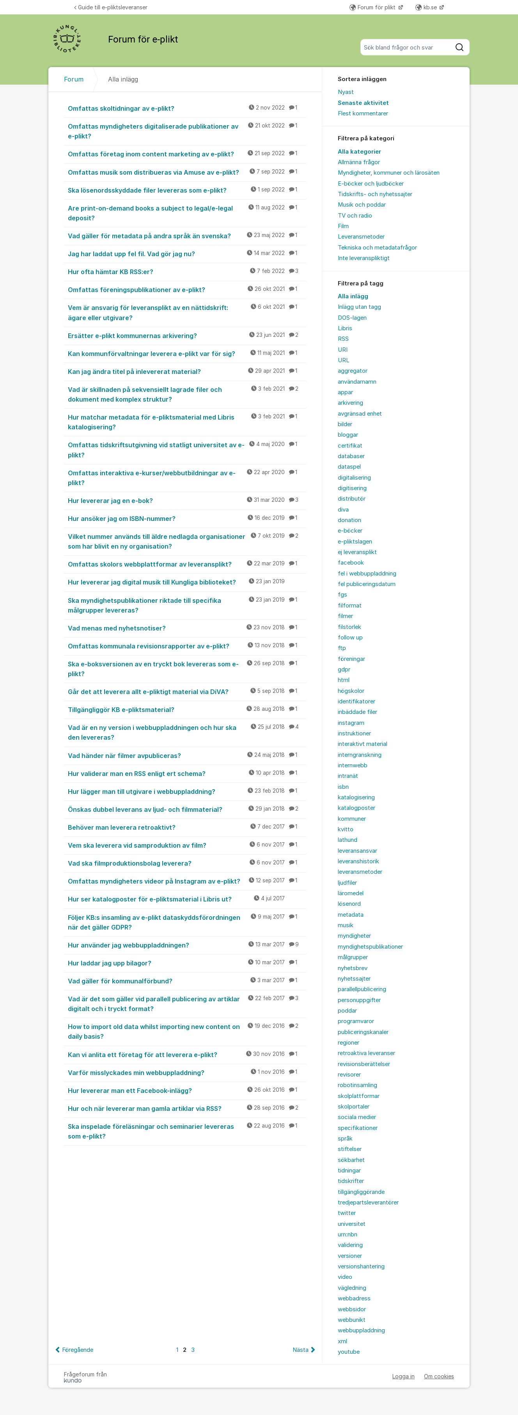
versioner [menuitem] (350, 1255)
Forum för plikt (373, 7)
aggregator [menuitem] (352, 370)
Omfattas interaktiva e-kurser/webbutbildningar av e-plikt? (187, 477)
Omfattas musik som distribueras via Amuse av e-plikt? (187, 172)
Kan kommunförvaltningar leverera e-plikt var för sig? (187, 353)
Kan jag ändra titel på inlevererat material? (187, 371)
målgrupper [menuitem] (353, 957)
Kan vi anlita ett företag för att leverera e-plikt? (187, 1054)
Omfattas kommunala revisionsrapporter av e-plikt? (187, 645)
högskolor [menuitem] (351, 690)
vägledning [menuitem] (352, 1287)
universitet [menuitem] (351, 1223)
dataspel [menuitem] (349, 466)
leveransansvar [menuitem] (357, 850)
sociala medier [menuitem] (357, 1117)
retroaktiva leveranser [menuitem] (366, 1053)
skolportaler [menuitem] (353, 1106)
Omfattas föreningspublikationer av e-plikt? (187, 289)
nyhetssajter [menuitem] (354, 978)
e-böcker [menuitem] (350, 530)
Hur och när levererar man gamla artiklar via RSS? (187, 1108)
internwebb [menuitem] (352, 765)
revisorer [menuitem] (349, 1074)
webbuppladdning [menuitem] (361, 1330)
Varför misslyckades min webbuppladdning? (187, 1072)
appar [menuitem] (345, 392)
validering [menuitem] (350, 1245)
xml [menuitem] (342, 1341)
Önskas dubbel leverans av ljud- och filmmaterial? (187, 809)
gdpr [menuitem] (344, 669)
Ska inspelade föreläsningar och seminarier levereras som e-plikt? (187, 1131)
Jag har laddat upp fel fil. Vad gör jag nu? (187, 253)
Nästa (301, 1349)
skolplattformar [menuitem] (359, 1096)
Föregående (77, 1349)
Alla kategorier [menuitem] (359, 151)
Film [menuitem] (343, 226)
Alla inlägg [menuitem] (353, 296)
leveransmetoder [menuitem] (360, 871)
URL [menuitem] (343, 360)
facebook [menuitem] (351, 562)
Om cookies (439, 1376)
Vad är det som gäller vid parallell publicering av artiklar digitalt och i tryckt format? (187, 1003)
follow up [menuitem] (350, 637)
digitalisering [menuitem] (354, 477)
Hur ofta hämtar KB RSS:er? (187, 271)
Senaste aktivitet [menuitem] (363, 102)
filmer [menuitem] (345, 616)
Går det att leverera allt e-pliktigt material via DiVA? (187, 691)
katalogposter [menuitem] (356, 807)
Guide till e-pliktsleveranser (110, 7)
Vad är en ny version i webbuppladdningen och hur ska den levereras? (187, 732)
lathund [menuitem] (347, 839)
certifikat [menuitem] (350, 445)
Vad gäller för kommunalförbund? (187, 980)
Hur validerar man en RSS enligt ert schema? (187, 773)
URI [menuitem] (343, 349)
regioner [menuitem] (348, 1042)
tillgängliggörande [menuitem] (361, 1191)
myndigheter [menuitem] (354, 935)
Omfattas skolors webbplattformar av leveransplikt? (187, 564)
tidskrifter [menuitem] (351, 1181)
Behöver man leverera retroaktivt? (187, 827)
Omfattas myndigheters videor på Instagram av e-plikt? (187, 881)
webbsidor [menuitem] (352, 1309)
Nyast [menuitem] (346, 92)
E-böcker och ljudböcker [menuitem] (371, 183)
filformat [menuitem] (350, 605)
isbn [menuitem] (343, 786)
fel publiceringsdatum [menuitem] (367, 584)
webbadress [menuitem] (354, 1298)
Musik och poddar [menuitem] (362, 204)
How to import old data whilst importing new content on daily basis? (187, 1031)
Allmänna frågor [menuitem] (359, 162)
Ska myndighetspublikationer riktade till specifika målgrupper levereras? (187, 605)
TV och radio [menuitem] (355, 215)
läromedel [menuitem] (351, 893)
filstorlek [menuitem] (349, 626)
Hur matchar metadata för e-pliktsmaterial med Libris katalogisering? (187, 422)
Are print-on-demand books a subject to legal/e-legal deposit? (187, 213)
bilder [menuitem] (345, 424)
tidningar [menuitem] (349, 1170)
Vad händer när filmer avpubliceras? (187, 755)
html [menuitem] (343, 680)
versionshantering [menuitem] (361, 1266)
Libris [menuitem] (345, 328)
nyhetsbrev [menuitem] (352, 968)
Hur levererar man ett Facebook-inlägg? (187, 1090)
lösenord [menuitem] (349, 903)
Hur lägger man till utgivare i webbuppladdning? (187, 791)
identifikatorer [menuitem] (356, 701)
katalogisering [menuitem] (356, 797)
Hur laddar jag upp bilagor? (187, 962)
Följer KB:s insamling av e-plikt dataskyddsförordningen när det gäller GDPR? (187, 922)
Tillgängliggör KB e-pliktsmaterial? (187, 709)
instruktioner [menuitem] (354, 733)
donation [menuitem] (349, 520)
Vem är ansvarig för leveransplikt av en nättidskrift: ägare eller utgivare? (187, 312)
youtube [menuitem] (349, 1351)
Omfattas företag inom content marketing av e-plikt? (187, 153)
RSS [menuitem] (343, 338)
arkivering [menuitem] (350, 402)
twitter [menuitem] (347, 1213)
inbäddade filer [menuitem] (357, 711)
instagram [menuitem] (351, 722)
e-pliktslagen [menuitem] (355, 541)
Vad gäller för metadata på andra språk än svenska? (187, 235)
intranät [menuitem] (348, 775)
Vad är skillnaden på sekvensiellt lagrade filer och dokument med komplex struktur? (187, 394)
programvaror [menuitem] (356, 1021)
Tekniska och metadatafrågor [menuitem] (377, 247)
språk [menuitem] (345, 1138)
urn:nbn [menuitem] (347, 1234)
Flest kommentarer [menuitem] (363, 113)
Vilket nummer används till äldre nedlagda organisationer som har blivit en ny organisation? (187, 541)
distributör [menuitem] (351, 498)
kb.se (426, 7)
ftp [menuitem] (342, 648)
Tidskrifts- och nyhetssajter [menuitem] (375, 194)
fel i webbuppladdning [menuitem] (367, 573)
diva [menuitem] (343, 509)
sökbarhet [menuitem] (351, 1160)
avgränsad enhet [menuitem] (360, 413)
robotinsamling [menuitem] (357, 1085)
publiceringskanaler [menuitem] (363, 1032)
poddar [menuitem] (347, 1010)
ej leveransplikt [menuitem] (357, 552)
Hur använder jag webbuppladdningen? (187, 944)
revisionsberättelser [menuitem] (364, 1064)
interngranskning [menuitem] (359, 754)
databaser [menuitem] (351, 456)
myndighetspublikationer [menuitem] (370, 946)
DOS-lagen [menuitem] (352, 317)
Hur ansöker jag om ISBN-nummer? (187, 518)
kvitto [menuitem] (345, 829)
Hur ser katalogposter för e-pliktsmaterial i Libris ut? (187, 898)
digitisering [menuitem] (352, 488)
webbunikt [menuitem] (351, 1319)
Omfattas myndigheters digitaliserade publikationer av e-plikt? (187, 131)
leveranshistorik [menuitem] (358, 861)
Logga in (403, 1376)
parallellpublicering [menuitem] (362, 989)
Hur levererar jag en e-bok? (187, 500)
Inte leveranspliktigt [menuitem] (364, 258)
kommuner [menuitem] (352, 818)
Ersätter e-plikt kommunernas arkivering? (187, 335)
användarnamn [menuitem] (357, 381)
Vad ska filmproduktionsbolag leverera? (187, 863)
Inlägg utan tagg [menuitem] (359, 306)
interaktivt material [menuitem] (362, 743)
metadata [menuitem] (351, 914)
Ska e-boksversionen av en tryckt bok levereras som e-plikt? (187, 668)
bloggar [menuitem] (348, 434)
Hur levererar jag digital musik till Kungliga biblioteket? (187, 581)
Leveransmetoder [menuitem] (361, 236)
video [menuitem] (345, 1276)
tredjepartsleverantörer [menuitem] (368, 1202)
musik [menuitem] (345, 925)
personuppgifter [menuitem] (359, 1000)
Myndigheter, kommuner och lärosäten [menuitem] (389, 172)
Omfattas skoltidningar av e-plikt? (187, 108)
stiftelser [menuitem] (350, 1149)
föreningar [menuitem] (351, 658)
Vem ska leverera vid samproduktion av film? (187, 845)
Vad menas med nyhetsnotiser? (187, 627)
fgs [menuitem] (342, 594)
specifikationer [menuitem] (358, 1128)
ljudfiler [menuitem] (347, 882)
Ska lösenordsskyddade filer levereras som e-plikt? (187, 190)
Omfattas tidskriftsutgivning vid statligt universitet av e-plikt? (187, 449)
